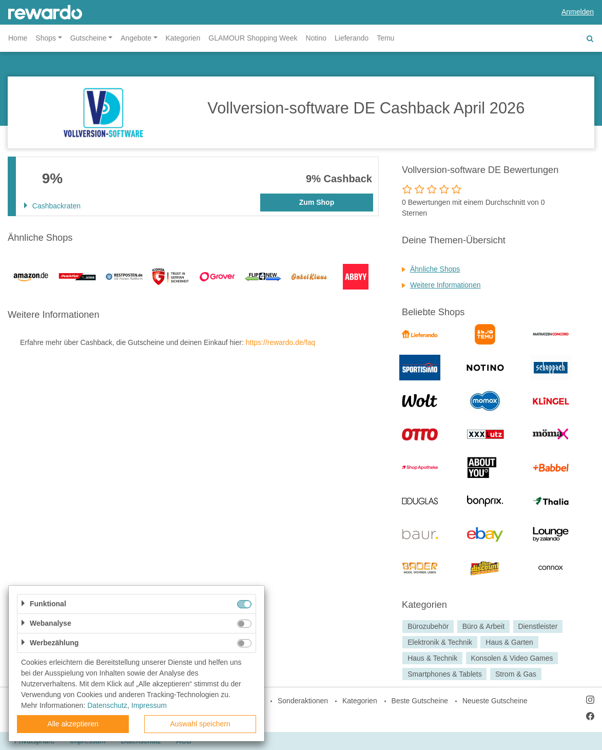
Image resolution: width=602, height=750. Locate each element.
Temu (385, 38)
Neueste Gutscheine (495, 701)
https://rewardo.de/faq (280, 342)
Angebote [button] (136, 38)
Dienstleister (537, 626)
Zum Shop (316, 202)
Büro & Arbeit (483, 626)
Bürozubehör (428, 626)
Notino (316, 38)
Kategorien (183, 38)
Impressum (149, 705)
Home (17, 38)
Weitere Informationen (445, 285)
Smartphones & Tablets (444, 674)
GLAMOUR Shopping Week (252, 38)
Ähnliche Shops (435, 269)
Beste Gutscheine (420, 701)
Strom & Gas (515, 674)
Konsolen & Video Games (512, 658)
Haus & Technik (432, 658)
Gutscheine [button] (88, 38)
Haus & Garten (509, 642)
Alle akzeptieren (73, 724)
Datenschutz (107, 705)
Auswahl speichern (200, 724)
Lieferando (351, 38)
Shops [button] (45, 38)
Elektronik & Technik (439, 642)
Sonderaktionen (303, 701)
